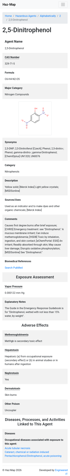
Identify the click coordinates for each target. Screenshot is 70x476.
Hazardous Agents (25, 15)
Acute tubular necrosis (17, 448)
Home (8, 15)
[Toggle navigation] (63, 4)
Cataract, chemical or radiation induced (27, 452)
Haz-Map (9, 4)
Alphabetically (48, 15)
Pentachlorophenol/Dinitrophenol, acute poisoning (33, 455)
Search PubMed (14, 267)
